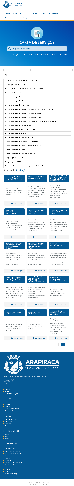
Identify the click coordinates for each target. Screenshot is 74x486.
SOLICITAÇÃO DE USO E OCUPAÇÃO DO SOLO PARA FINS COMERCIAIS (14, 178)
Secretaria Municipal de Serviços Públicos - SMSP (20, 154)
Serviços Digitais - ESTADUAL (14, 158)
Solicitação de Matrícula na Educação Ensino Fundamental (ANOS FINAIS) (36, 245)
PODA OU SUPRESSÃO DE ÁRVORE (13, 313)
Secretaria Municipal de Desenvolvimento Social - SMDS (23, 117)
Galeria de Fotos (10, 411)
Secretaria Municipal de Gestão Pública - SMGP (20, 129)
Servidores (8, 467)
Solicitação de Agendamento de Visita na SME (58, 245)
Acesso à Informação (12, 18)
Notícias (7, 436)
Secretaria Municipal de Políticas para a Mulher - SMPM (23, 145)
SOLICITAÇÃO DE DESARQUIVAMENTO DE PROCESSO (58, 313)
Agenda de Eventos (11, 443)
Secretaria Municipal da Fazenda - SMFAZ (18, 97)
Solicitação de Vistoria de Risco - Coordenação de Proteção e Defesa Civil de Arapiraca (58, 178)
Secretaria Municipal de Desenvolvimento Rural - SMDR (23, 113)
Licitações (8, 469)
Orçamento (8, 456)
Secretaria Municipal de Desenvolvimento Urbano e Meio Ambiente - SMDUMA (30, 121)
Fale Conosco (9, 421)
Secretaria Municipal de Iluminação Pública (19, 137)
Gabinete (8, 389)
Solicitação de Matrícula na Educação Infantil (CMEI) (58, 211)
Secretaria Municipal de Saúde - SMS (17, 150)
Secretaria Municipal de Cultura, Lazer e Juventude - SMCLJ (24, 101)
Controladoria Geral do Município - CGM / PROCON (21, 81)
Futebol (7, 406)
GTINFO (7, 391)
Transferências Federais (12, 451)
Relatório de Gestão (11, 465)
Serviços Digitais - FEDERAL (13, 162)
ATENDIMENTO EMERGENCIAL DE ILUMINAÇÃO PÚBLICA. (58, 279)
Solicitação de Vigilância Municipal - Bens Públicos (36, 178)
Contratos (8, 471)
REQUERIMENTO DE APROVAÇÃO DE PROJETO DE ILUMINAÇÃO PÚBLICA (36, 279)
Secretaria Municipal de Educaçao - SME (18, 125)
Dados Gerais (9, 402)
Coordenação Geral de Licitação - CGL (17, 85)
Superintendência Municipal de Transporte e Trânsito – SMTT (25, 166)
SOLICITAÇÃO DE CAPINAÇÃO (34, 313)
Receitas (7, 458)
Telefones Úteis (10, 426)
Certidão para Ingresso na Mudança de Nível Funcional (14, 279)
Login (25, 18)
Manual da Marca (10, 441)
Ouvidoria (8, 424)
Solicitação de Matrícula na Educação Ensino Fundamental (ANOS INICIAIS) (14, 245)
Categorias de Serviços (14, 13)
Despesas (8, 460)
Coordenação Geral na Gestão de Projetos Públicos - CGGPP (24, 89)
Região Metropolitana (12, 409)
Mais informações (17, 203)
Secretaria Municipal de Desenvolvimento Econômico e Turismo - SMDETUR (29, 109)
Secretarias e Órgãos (12, 394)
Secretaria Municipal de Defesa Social (17, 105)
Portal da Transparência (49, 13)
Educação (8, 404)
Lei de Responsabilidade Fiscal (14, 462)
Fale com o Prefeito (11, 419)
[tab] (14, 178)
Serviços (7, 434)
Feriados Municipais (11, 387)
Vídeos (7, 438)
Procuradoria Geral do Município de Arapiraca (20, 93)
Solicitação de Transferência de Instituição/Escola (12, 211)
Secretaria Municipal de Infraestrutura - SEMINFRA (21, 141)
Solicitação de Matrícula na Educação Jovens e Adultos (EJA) (36, 211)
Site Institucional (32, 13)
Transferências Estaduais (13, 453)
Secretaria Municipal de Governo (15, 133)
